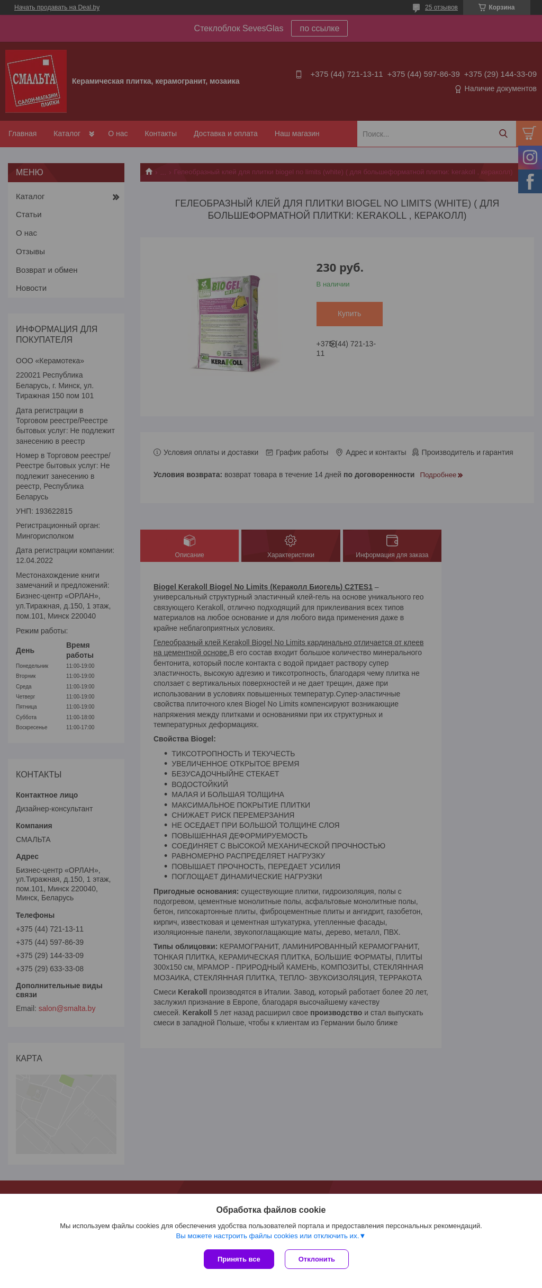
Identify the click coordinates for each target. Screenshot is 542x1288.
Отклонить (317, 1259)
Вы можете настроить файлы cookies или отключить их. (267, 1236)
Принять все (239, 1259)
